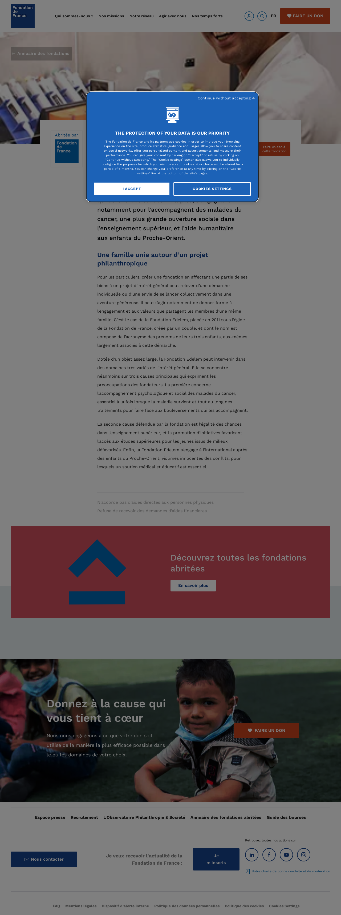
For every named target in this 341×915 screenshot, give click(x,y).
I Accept (132, 189)
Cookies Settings (212, 189)
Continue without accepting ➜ (226, 98)
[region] (172, 146)
